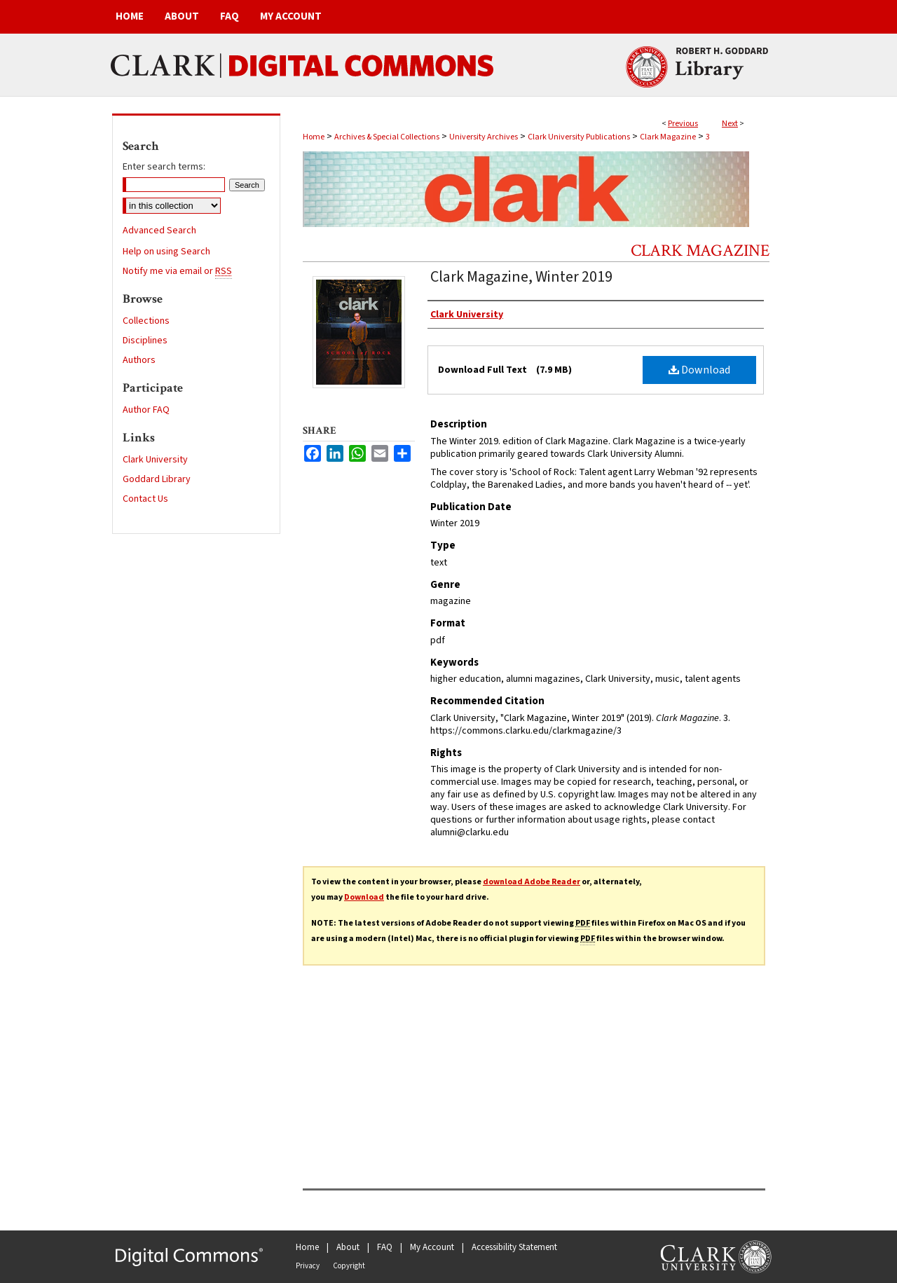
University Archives (483, 137)
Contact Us (145, 499)
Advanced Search (159, 231)
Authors (139, 360)
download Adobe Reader (531, 882)
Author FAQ (146, 410)
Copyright (349, 1266)
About (348, 1247)
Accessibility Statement (514, 1247)
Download (699, 370)
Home (313, 137)
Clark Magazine (668, 137)
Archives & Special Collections (386, 137)
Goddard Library (157, 479)
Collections (146, 321)
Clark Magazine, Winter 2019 (521, 277)
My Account (432, 1247)
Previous (683, 124)
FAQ (384, 1247)
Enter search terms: (164, 167)
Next (730, 124)
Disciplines (145, 341)
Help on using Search (166, 252)
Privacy (308, 1266)
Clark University (155, 460)
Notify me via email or (177, 271)
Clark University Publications (579, 137)
